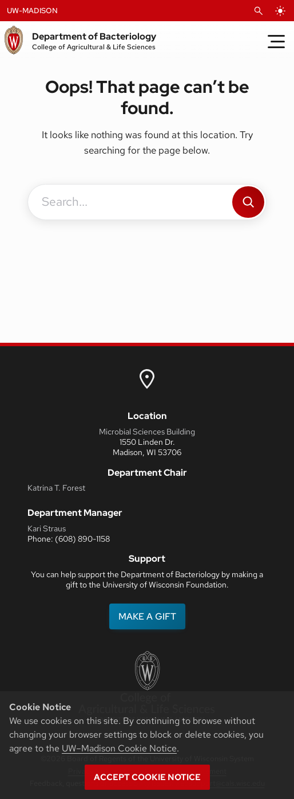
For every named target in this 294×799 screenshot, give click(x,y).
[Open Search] (258, 11)
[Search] (248, 202)
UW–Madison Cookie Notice (119, 748)
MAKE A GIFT (147, 616)
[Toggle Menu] (276, 41)
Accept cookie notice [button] (147, 777)
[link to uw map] (147, 378)
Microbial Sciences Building (147, 431)
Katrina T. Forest (56, 488)
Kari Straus (46, 528)
